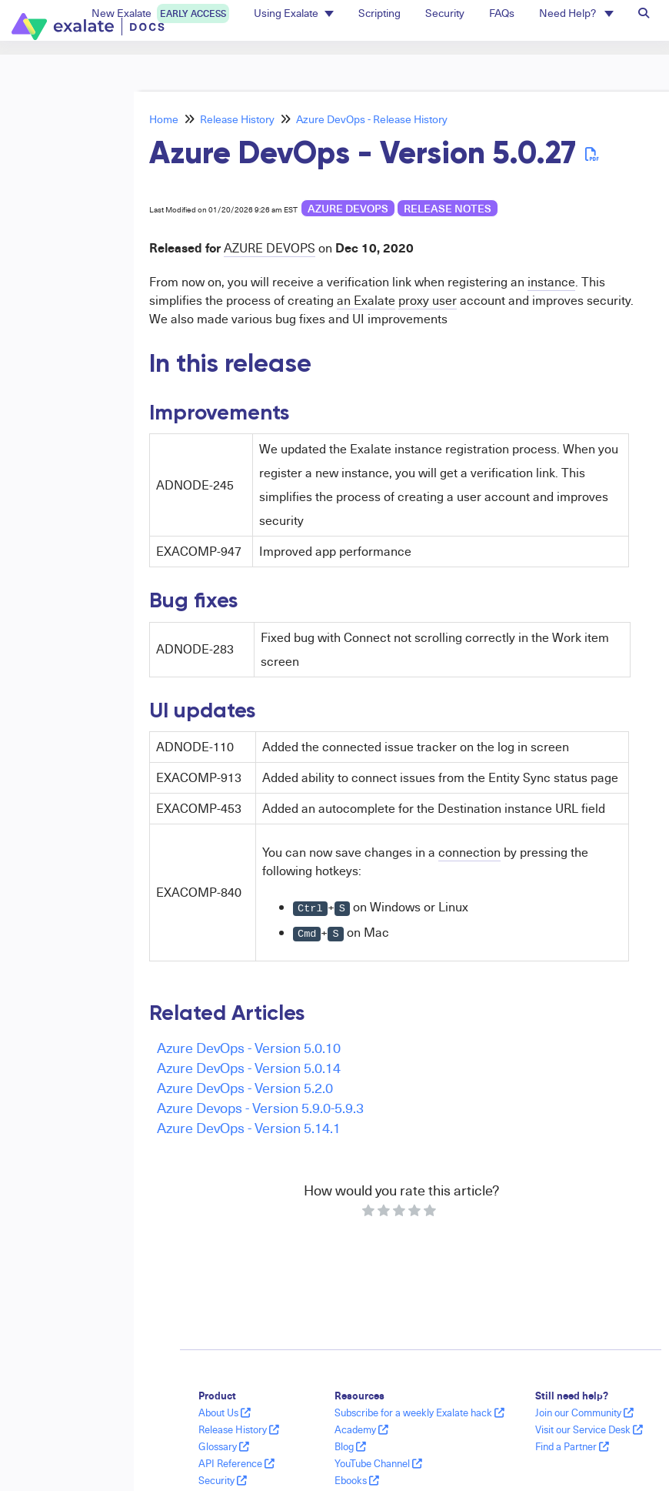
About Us (224, 1412)
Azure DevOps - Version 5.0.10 (249, 1047)
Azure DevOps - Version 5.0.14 (249, 1067)
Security (222, 1480)
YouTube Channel (378, 1463)
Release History (237, 119)
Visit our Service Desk (589, 1429)
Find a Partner (572, 1446)
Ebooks (356, 1480)
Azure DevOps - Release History (372, 119)
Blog (350, 1446)
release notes (447, 208)
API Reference (236, 1463)
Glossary (223, 1446)
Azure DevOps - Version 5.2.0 (245, 1087)
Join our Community (584, 1412)
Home (163, 119)
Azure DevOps (348, 208)
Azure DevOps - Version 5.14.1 (249, 1127)
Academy (361, 1429)
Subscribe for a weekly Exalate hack (419, 1412)
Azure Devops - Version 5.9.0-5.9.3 (260, 1107)
